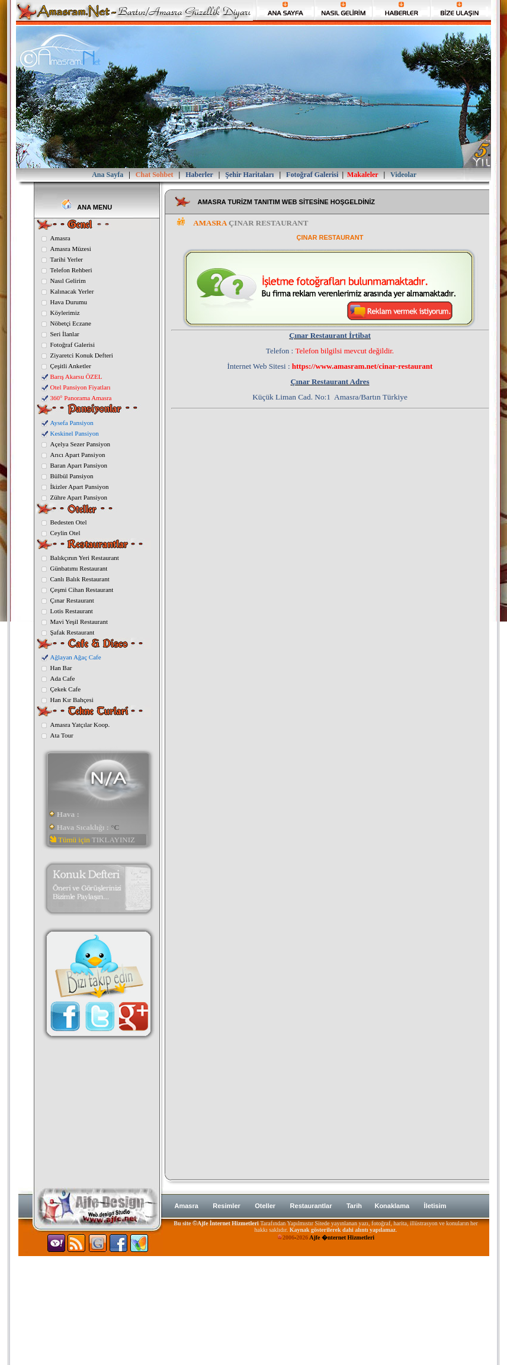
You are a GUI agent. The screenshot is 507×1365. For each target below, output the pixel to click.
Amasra (60, 238)
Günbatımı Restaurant (79, 568)
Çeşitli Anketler (70, 365)
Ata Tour (61, 735)
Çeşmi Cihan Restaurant (82, 589)
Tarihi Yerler (66, 259)
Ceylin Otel (65, 532)
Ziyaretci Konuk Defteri (81, 355)
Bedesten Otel (68, 522)
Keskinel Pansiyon (74, 433)
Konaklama (391, 1205)
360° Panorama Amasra (81, 397)
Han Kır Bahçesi (72, 699)
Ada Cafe (62, 678)
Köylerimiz (65, 312)
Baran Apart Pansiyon (79, 465)
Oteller (265, 1205)
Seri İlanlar (64, 333)
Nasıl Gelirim (68, 280)
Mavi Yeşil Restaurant (79, 621)
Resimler (226, 1205)
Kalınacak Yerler (72, 291)
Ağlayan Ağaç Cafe (75, 657)
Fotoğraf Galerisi (72, 344)
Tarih (355, 1205)
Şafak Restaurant (72, 632)
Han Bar (61, 667)
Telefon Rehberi (71, 269)
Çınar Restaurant (72, 600)
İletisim (435, 1205)
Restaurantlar (311, 1205)
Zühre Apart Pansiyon (79, 497)
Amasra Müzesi (70, 248)
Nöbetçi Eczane (70, 323)
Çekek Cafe (65, 689)
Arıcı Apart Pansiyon (77, 454)
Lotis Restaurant (71, 610)
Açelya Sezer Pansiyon (80, 444)
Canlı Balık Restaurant (80, 578)
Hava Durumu (69, 301)
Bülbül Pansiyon (72, 475)
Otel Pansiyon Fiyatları (80, 387)
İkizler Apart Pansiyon (79, 486)
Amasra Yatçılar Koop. (80, 724)
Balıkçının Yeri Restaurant (84, 557)
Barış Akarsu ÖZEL (76, 376)
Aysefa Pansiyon (72, 422)
